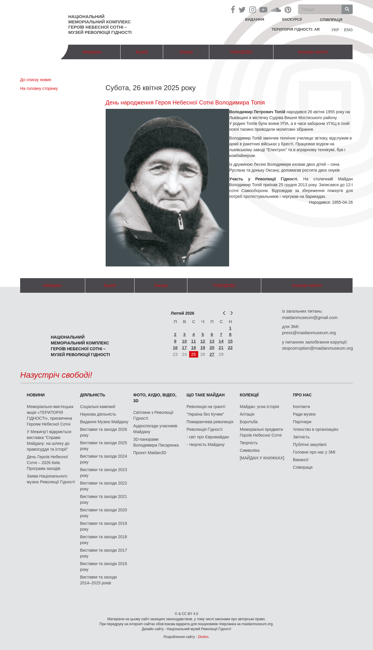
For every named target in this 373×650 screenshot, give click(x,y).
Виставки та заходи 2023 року (103, 472)
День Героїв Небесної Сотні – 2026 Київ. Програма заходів (47, 462)
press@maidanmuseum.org (309, 332)
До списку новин (35, 79)
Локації (186, 52)
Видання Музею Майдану (104, 421)
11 (193, 341)
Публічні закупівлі (310, 444)
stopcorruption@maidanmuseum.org (317, 348)
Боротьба (248, 421)
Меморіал (92, 52)
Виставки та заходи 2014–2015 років (98, 580)
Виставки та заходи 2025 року (103, 445)
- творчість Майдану (205, 444)
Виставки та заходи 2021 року (103, 499)
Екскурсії (292, 19)
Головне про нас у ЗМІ (314, 452)
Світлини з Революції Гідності (153, 415)
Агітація (247, 414)
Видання (254, 19)
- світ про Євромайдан (207, 437)
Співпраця (303, 467)
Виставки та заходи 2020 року (103, 513)
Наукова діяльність (98, 414)
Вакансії (300, 459)
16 (175, 347)
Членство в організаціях (316, 429)
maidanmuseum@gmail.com (309, 317)
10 (184, 341)
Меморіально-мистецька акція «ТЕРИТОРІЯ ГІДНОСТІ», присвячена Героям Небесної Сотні (50, 415)
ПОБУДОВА (241, 52)
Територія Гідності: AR (296, 29)
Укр (335, 29)
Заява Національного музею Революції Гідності (51, 479)
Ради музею (304, 414)
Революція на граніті (205, 406)
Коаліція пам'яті (313, 52)
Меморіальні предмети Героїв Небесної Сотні (261, 432)
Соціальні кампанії (97, 406)
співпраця (331, 20)
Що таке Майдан (205, 395)
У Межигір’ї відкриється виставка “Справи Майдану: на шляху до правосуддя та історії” (49, 440)
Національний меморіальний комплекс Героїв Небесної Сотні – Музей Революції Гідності (100, 24)
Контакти (301, 406)
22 (230, 347)
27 (212, 354)
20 (212, 347)
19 (202, 347)
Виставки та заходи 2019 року (103, 526)
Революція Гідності (204, 429)
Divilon (203, 637)
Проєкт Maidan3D (149, 452)
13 (212, 341)
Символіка (249, 450)
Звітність (301, 437)
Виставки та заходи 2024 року (103, 459)
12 (202, 341)
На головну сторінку (39, 88)
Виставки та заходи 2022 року (103, 486)
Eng (348, 29)
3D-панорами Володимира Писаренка (156, 442)
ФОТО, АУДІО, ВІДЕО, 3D (155, 398)
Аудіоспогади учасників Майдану (155, 429)
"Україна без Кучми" (205, 414)
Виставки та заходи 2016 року (103, 566)
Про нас (302, 395)
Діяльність (92, 395)
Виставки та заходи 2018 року (103, 539)
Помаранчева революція (209, 421)
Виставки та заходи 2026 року (103, 432)
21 (221, 347)
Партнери (302, 421)
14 (221, 341)
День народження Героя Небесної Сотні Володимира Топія (185, 102)
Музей (142, 52)
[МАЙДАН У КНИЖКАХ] (262, 458)
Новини (36, 395)
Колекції (249, 395)
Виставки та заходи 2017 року (103, 553)
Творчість (249, 442)
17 (184, 347)
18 (193, 347)
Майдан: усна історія (259, 406)
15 (230, 341)
